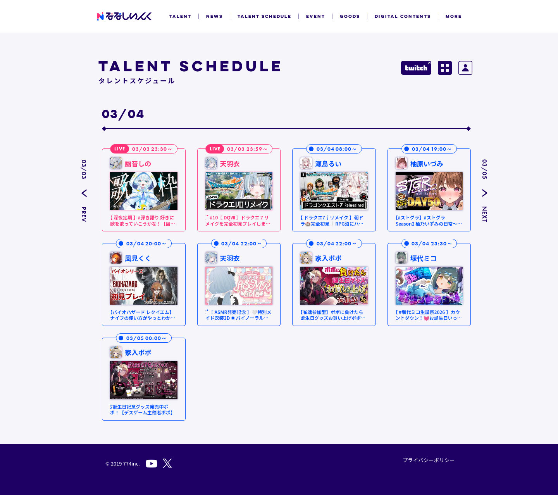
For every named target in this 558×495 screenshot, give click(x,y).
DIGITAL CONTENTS (403, 16)
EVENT (315, 16)
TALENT (180, 16)
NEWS (214, 16)
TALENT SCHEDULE (264, 16)
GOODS (350, 16)
